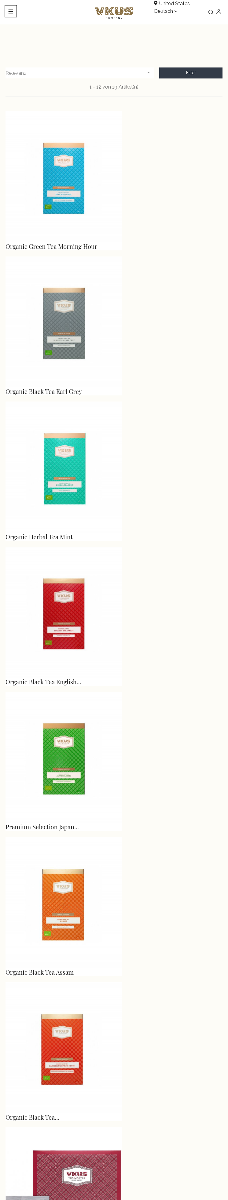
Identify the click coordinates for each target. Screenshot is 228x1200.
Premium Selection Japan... (42, 501)
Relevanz (80, 72)
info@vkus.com (20, 1033)
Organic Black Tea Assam (151, 501)
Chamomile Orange (32, 901)
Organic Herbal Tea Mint (39, 367)
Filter (191, 72)
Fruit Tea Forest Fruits (147, 634)
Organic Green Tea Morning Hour (51, 234)
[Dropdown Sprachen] (165, 11)
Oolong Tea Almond (32, 767)
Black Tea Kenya (139, 767)
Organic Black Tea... (32, 634)
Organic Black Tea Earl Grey (155, 234)
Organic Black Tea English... (155, 367)
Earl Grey (129, 901)
